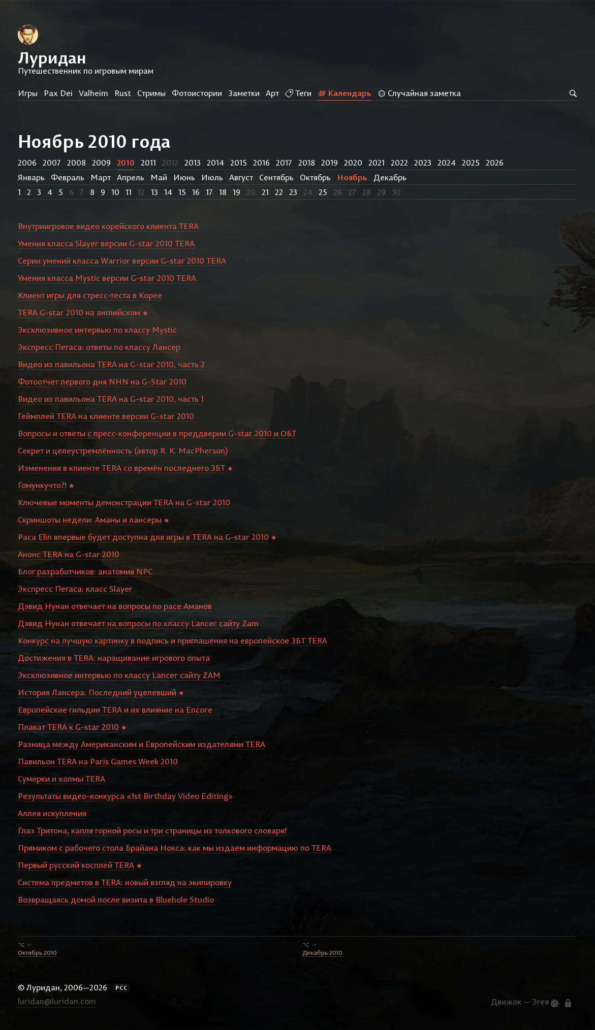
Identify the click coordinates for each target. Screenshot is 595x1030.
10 (115, 192)
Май (158, 177)
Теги (298, 93)
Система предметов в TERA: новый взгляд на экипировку (125, 882)
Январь (31, 177)
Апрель (130, 177)
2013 (192, 162)
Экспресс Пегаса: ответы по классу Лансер (99, 347)
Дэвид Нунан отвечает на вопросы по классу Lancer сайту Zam (138, 623)
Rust (122, 93)
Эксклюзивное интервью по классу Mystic (97, 330)
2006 (27, 162)
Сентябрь (276, 177)
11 (129, 192)
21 (265, 192)
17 (209, 192)
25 (323, 192)
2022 (399, 162)
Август (241, 177)
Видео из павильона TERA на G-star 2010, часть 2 (111, 364)
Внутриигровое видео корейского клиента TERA (108, 226)
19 (236, 192)
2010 (126, 162)
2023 (422, 162)
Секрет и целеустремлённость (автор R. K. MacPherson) (123, 450)
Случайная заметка (419, 93)
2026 (495, 162)
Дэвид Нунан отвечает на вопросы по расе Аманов (115, 606)
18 (223, 192)
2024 (446, 162)
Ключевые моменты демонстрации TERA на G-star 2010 (124, 502)
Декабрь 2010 (322, 952)
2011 (148, 162)
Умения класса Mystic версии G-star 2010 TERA (107, 278)
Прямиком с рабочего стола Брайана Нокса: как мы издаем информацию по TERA (174, 848)
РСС (121, 987)
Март (100, 177)
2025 (471, 162)
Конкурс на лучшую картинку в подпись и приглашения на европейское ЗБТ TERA (172, 640)
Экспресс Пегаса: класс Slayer (75, 589)
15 (182, 192)
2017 (284, 162)
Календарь (344, 93)
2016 (261, 162)
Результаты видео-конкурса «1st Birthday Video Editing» (125, 796)
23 (293, 192)
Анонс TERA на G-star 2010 (68, 554)
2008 (76, 162)
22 (279, 192)
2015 (238, 162)
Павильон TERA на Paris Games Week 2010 (98, 761)
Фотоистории (197, 93)
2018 (306, 162)
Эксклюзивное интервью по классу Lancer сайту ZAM (119, 675)
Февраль (67, 177)
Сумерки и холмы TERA (61, 779)
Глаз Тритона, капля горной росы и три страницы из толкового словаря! (152, 830)
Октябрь (315, 177)
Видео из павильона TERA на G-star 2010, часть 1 (111, 399)
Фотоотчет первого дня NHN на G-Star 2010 (102, 381)
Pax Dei (58, 93)
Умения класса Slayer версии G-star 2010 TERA (106, 243)
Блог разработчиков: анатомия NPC (85, 571)
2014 (215, 162)
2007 (52, 162)
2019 (329, 162)
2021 (376, 162)
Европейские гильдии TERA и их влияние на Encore (115, 709)
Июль (212, 177)
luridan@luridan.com (57, 1001)
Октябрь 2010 (37, 952)
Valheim (93, 93)
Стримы (151, 93)
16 (196, 192)
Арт (272, 93)
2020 (353, 162)
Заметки (244, 93)
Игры (28, 93)
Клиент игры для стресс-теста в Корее (90, 295)
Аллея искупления (52, 813)
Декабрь (389, 177)
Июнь (184, 177)
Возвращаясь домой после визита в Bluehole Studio (116, 899)
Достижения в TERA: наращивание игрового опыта (114, 658)
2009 (101, 162)
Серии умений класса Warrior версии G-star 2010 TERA (122, 260)
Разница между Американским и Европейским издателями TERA (141, 744)
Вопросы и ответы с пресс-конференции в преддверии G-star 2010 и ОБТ (157, 433)
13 (154, 192)
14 (168, 192)
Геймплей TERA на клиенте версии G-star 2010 (106, 416)
